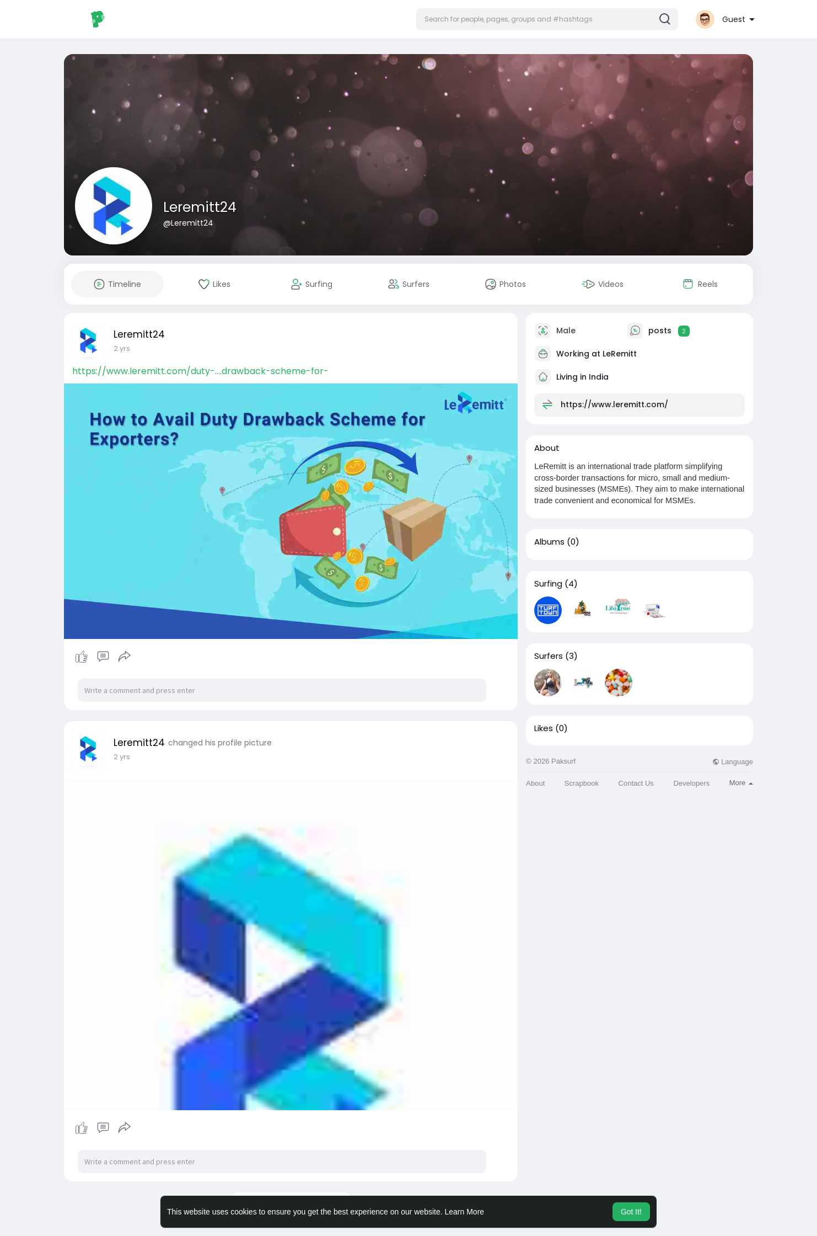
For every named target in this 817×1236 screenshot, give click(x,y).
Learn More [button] (465, 1211)
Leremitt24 (200, 207)
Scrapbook (582, 783)
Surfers (548, 656)
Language (732, 761)
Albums (549, 541)
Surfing (548, 583)
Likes (543, 728)
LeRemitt (620, 353)
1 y (117, 348)
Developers (691, 783)
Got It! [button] (631, 1211)
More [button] (741, 783)
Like (82, 657)
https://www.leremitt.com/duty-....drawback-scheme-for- (200, 371)
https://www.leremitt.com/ (614, 404)
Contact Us (636, 783)
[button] (547, 19)
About (535, 783)
